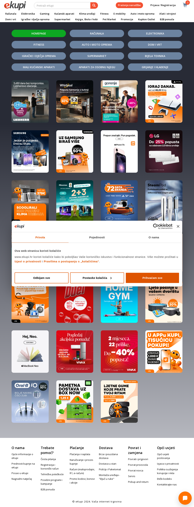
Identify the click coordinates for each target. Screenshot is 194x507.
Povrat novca (135, 470)
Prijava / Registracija (160, 5)
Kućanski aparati (64, 13)
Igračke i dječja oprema (35, 19)
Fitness (104, 13)
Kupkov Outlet (146, 19)
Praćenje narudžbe (129, 5)
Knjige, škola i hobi (86, 19)
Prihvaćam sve (152, 277)
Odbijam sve (41, 277)
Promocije (127, 19)
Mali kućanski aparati (39, 67)
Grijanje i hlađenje (155, 67)
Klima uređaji (87, 13)
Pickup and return (138, 482)
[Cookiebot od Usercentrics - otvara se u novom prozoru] (155, 226)
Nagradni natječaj (22, 478)
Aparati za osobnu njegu (97, 67)
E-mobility (119, 13)
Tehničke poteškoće (52, 474)
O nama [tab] (154, 237)
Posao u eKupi (20, 473)
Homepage (38, 33)
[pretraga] (94, 5)
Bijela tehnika (155, 56)
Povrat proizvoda (138, 464)
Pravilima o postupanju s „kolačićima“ (71, 261)
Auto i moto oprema (142, 13)
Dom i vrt (10, 19)
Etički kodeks (164, 478)
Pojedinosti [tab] (97, 237)
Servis (131, 476)
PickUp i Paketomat (110, 469)
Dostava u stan (107, 463)
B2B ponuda (167, 19)
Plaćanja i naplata (80, 454)
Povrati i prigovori (138, 459)
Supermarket (62, 19)
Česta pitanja (48, 459)
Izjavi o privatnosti (28, 261)
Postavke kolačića (97, 277)
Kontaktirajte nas (167, 484)
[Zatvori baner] (178, 226)
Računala (10, 13)
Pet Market (109, 19)
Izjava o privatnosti (168, 463)
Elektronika (28, 13)
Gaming (44, 13)
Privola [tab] (40, 237)
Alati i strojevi (167, 13)
